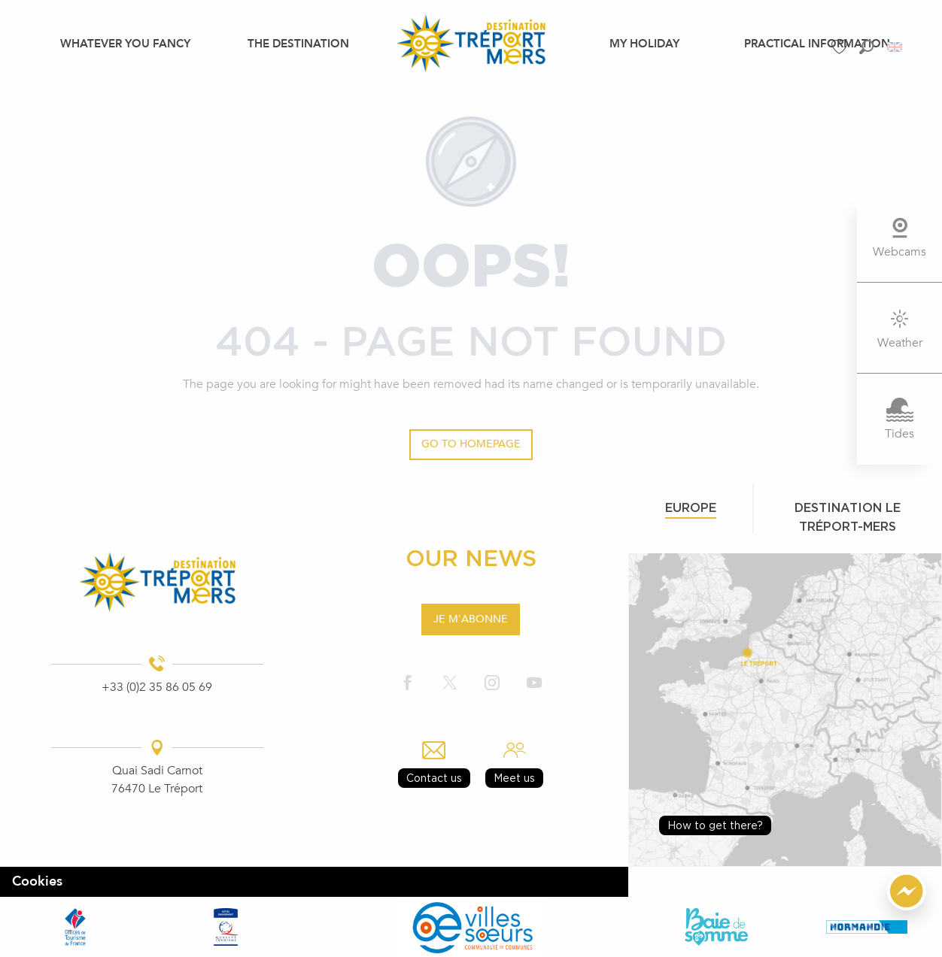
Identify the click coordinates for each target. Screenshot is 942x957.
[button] (866, 47)
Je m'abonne (470, 619)
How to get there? (715, 825)
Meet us (514, 777)
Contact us (434, 777)
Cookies (37, 881)
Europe (690, 507)
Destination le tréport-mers (848, 517)
